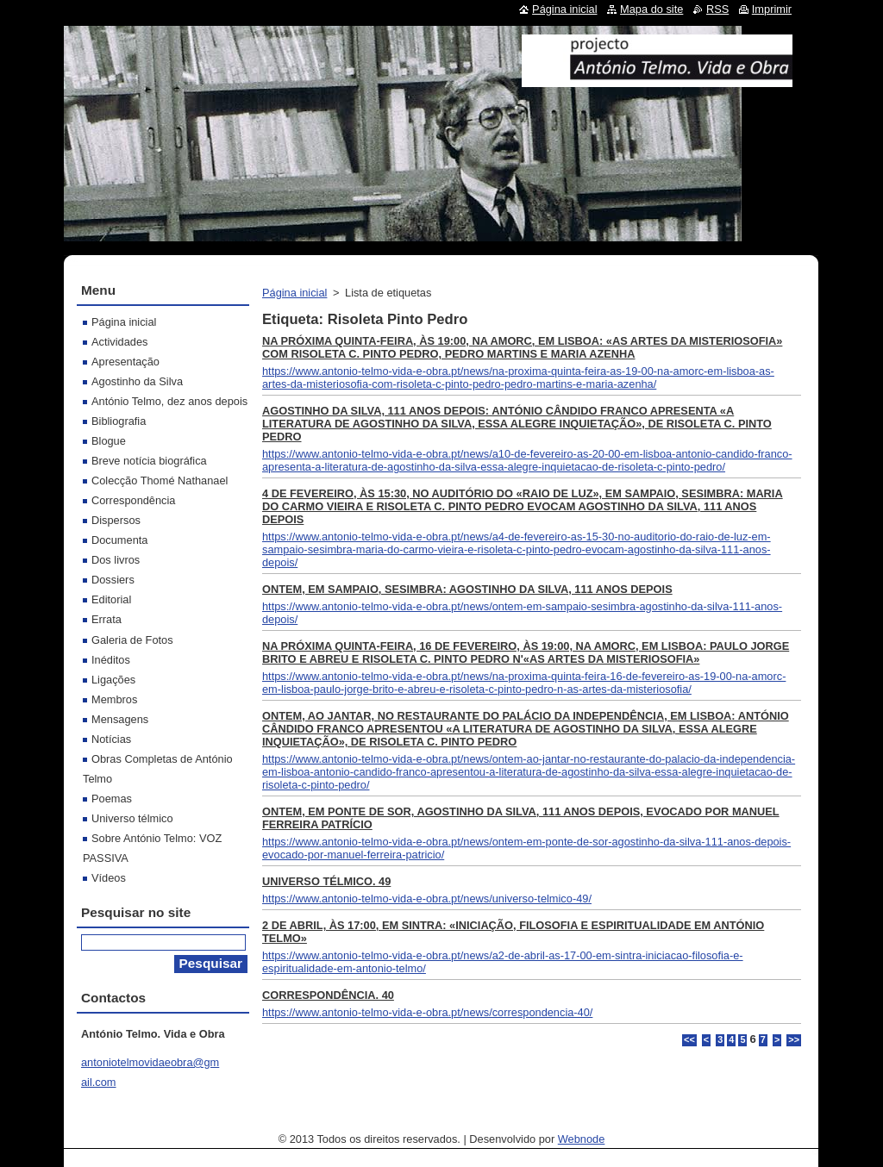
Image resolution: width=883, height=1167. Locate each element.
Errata (106, 619)
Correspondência (133, 500)
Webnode (581, 1139)
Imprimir (772, 9)
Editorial (111, 599)
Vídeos (108, 877)
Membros (114, 699)
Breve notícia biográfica (149, 460)
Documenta (119, 540)
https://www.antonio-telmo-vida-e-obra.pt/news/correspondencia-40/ (427, 1012)
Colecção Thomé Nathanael (159, 480)
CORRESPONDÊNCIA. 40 (328, 995)
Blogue (108, 440)
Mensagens (119, 719)
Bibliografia (118, 421)
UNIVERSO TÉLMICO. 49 (326, 881)
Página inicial (294, 292)
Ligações (113, 679)
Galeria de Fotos (132, 639)
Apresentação (125, 361)
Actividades (119, 341)
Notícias (111, 739)
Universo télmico (132, 818)
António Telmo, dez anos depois (169, 401)
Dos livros (115, 559)
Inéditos (110, 659)
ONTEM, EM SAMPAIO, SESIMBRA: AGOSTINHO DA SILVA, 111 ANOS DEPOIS (467, 589)
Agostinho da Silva (137, 381)
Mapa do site (651, 9)
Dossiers (113, 579)
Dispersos (116, 520)
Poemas (111, 798)
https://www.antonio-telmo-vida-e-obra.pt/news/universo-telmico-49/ (427, 898)
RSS (717, 9)
